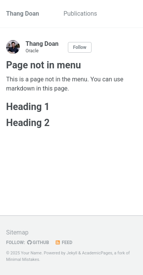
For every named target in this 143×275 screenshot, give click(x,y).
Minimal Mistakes (22, 259)
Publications (80, 13)
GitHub (38, 242)
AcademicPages (97, 253)
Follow (79, 47)
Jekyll (72, 253)
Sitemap (17, 232)
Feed (63, 242)
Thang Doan (22, 13)
